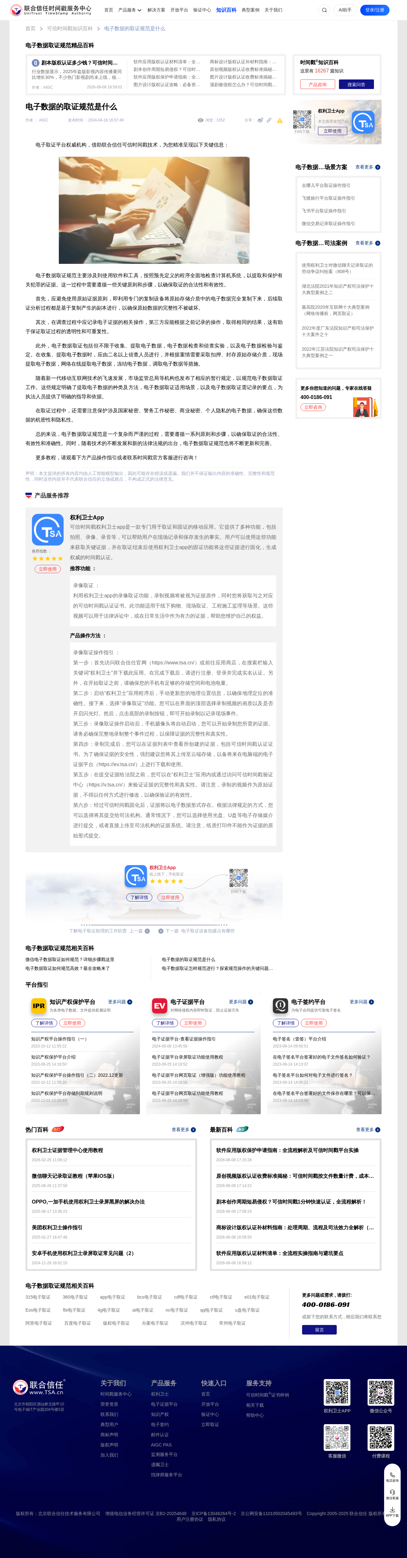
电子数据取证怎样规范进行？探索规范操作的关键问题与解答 (219, 968)
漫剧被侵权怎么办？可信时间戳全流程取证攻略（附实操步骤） (245, 84)
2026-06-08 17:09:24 (234, 1211)
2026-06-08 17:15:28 (234, 1160)
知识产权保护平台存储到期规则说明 (66, 1093)
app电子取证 (112, 1297)
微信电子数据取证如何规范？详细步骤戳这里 (69, 959)
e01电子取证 (257, 1297)
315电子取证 (38, 1297)
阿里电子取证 (38, 1323)
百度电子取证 (77, 1323)
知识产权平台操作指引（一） (60, 1038)
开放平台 (179, 9)
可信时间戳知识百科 (70, 28)
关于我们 (273, 9)
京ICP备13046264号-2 (213, 1513)
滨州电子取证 (194, 1323)
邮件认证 (160, 1434)
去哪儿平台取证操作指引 (326, 185)
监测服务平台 (164, 1454)
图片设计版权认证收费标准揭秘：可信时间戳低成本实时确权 (245, 76)
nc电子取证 (177, 1310)
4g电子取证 (109, 1310)
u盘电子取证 (247, 1310)
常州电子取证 (232, 1323)
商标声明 (109, 1434)
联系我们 (109, 1414)
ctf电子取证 (221, 1297)
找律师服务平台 (166, 1474)
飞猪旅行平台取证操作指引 (328, 198)
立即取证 (210, 1424)
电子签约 (160, 1424)
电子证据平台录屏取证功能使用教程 (187, 1057)
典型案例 (250, 9)
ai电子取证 (143, 1310)
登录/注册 (374, 9)
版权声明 (109, 1444)
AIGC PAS (161, 1444)
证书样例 (267, 1394)
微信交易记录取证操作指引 (328, 223)
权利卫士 (160, 1394)
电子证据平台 (164, 1404)
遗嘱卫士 (160, 1464)
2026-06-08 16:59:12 (234, 1263)
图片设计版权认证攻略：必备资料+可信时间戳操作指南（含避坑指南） (169, 84)
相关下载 (255, 1405)
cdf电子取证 (186, 1297)
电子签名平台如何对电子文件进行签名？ (313, 1075)
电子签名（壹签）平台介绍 (299, 1038)
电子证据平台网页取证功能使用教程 (187, 1093)
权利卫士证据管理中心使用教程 (67, 1150)
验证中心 (202, 9)
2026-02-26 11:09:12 (49, 1160)
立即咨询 (313, 407)
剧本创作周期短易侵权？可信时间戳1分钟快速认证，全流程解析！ (169, 69)
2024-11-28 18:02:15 (49, 1263)
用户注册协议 (189, 1519)
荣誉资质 (109, 1404)
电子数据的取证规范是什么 (134, 28)
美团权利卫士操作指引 (57, 1227)
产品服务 (127, 9)
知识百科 (226, 10)
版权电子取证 (116, 1323)
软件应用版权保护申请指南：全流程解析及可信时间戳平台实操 (169, 76)
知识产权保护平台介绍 (53, 1057)
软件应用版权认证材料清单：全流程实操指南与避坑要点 (169, 61)
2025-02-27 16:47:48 (49, 1237)
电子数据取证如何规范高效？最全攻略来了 (67, 968)
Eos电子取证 (38, 1310)
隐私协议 (217, 1519)
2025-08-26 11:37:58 (49, 1186)
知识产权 (160, 1414)
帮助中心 (255, 1415)
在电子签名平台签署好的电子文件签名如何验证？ (322, 1057)
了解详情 (139, 897)
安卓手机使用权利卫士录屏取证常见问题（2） (84, 1253)
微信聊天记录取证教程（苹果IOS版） (74, 1176)
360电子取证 (75, 1297)
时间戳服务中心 (116, 1394)
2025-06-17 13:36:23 (49, 1211)
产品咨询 (318, 84)
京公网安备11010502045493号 (271, 1513)
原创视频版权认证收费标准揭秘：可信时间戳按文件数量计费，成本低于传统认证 (245, 69)
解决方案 (156, 9)
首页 (108, 9)
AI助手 (345, 9)
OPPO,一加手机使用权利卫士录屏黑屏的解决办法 (88, 1202)
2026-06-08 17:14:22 (234, 1186)
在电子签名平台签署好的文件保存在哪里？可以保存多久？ (324, 1093)
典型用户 (109, 1424)
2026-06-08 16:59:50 (234, 1237)
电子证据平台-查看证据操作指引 (184, 1038)
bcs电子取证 (149, 1297)
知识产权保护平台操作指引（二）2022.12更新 (77, 1075)
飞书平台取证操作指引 (324, 210)
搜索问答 (356, 84)
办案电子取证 (155, 1323)
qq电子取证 (211, 1310)
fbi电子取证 (74, 1310)
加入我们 (109, 1455)
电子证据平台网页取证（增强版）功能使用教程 (198, 1075)
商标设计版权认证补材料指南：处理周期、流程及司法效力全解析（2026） (245, 61)
